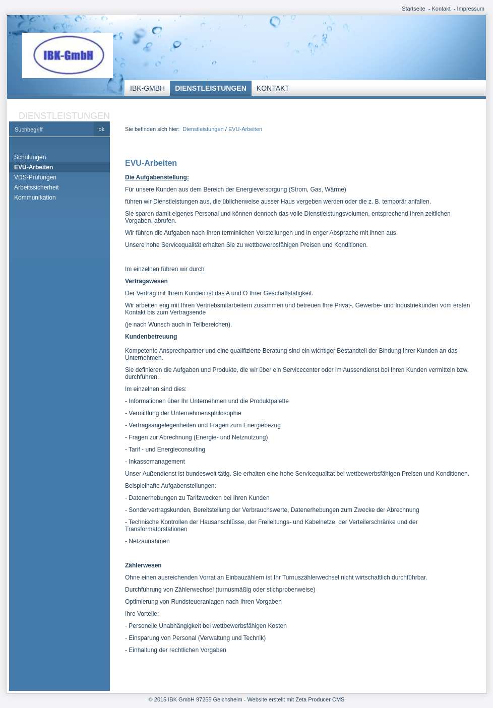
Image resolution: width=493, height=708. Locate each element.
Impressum (470, 9)
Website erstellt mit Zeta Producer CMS (295, 699)
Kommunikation (35, 197)
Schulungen (30, 157)
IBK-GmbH (147, 88)
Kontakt (441, 9)
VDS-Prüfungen (35, 177)
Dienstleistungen (210, 88)
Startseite (413, 9)
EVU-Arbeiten (33, 167)
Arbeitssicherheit (36, 187)
